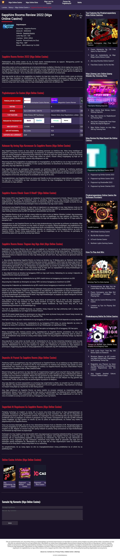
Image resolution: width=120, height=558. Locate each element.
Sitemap (77, 552)
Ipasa (10, 523)
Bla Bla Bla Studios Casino (100, 235)
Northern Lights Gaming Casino (102, 243)
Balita (80, 2)
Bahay (11, 7)
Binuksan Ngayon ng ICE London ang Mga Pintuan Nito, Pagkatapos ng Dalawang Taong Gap (103, 358)
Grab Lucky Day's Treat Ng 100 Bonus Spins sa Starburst (103, 352)
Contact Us (50, 552)
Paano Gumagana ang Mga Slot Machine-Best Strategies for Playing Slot (103, 294)
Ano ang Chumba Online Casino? (102, 61)
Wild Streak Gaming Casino (100, 232)
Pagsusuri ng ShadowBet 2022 (101, 182)
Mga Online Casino (15, 2)
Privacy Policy (59, 552)
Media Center (69, 552)
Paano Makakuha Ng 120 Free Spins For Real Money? (103, 50)
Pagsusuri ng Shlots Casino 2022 (102, 178)
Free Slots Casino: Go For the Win (102, 65)
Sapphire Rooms (29, 33)
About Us (43, 552)
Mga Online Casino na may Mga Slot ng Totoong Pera (103, 128)
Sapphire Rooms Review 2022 (41, 7)
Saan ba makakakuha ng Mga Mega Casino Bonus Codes (103, 56)
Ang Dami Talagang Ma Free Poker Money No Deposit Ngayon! (103, 122)
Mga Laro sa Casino (48, 2)
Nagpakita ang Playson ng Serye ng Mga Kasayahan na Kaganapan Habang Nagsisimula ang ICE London (103, 367)
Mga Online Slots (32, 2)
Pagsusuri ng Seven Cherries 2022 (103, 186)
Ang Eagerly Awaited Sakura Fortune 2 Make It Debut (103, 374)
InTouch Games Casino (99, 239)
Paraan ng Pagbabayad (66, 2)
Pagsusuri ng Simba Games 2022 (102, 175)
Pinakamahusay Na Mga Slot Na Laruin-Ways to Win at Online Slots (103, 287)
